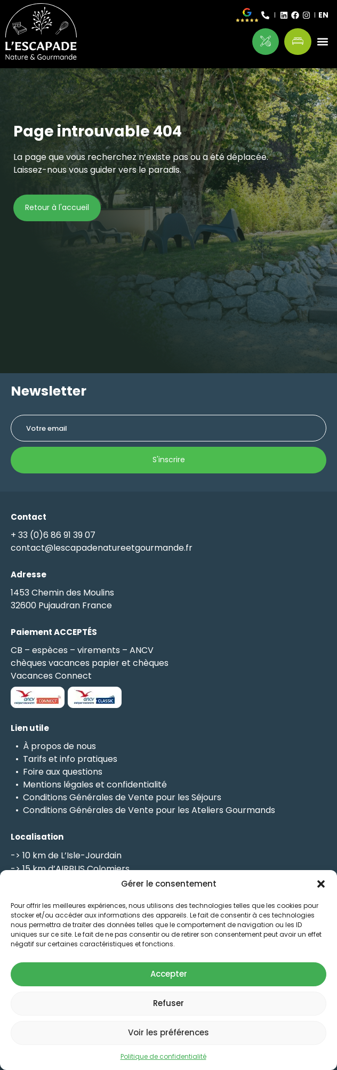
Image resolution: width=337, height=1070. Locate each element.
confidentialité (137, 784)
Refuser (168, 1003)
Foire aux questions (62, 772)
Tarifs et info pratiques (70, 759)
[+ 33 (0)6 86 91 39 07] (265, 15)
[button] (321, 884)
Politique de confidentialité (163, 1056)
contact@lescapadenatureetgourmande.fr (101, 548)
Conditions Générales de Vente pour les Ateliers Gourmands (149, 810)
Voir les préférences (168, 1032)
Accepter (168, 973)
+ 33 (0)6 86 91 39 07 (53, 535)
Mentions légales (58, 784)
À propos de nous (59, 746)
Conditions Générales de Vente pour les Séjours (122, 797)
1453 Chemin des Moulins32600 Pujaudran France (62, 599)
